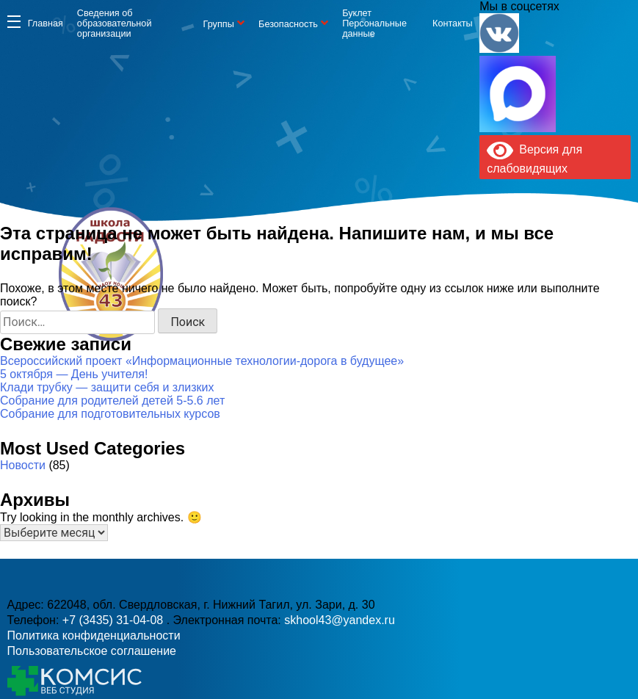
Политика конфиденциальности (94, 635)
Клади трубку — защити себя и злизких (107, 387)
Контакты (452, 23)
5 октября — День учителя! (74, 374)
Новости (23, 465)
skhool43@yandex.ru (455, 299)
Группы (218, 24)
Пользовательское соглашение (91, 651)
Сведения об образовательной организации (114, 23)
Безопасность (288, 24)
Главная (45, 23)
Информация (14, 21)
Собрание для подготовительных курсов (110, 414)
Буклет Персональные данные (374, 23)
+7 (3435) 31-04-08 (277, 299)
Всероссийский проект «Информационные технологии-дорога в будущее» (202, 361)
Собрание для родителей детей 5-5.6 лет (112, 400)
